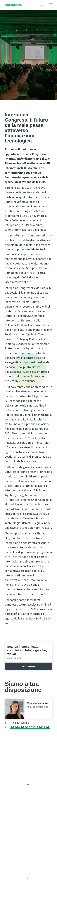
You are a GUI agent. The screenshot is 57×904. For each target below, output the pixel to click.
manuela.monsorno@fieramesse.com (30, 726)
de (28, 785)
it (42, 6)
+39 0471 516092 (19, 723)
